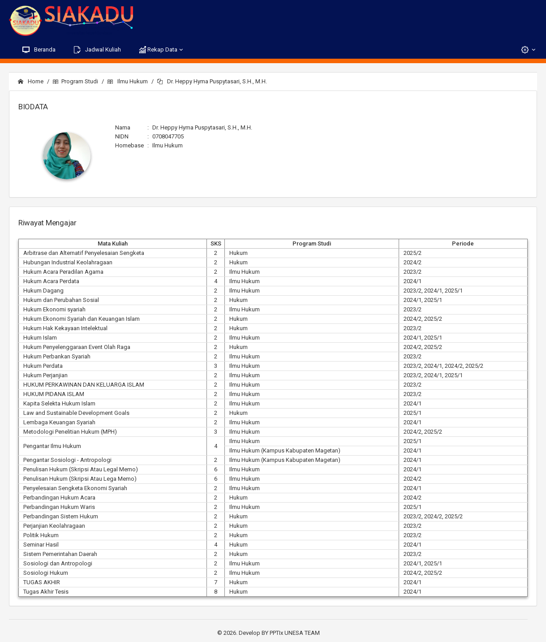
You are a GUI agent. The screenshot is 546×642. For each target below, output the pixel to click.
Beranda (39, 49)
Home (30, 81)
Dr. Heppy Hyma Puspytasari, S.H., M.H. (212, 81)
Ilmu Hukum (127, 81)
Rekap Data (162, 50)
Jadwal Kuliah (97, 49)
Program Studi (75, 81)
